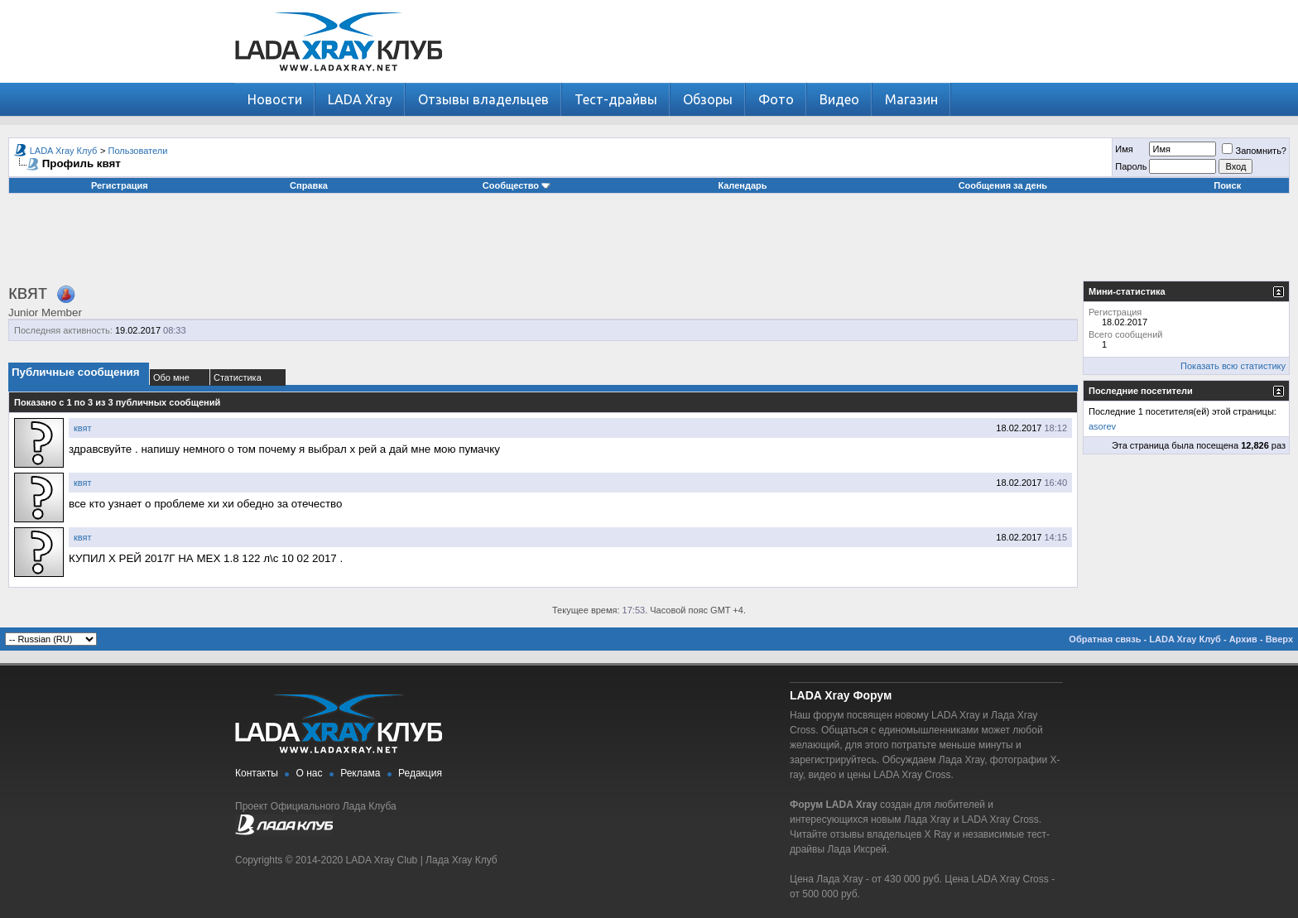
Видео (839, 99)
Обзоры (708, 99)
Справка (309, 185)
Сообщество (516, 185)
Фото (776, 99)
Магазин (911, 99)
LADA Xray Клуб (64, 151)
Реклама (360, 773)
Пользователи (138, 151)
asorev (1102, 426)
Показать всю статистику (1233, 366)
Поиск (1227, 185)
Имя (1123, 149)
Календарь (742, 185)
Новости (275, 99)
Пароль (1131, 166)
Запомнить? (1254, 151)
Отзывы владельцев (483, 99)
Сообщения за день (1003, 185)
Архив (1243, 639)
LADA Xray (360, 99)
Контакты (256, 773)
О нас (309, 773)
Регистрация (119, 185)
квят (83, 428)
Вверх (1279, 639)
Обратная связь (1105, 639)
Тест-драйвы (615, 99)
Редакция (420, 773)
